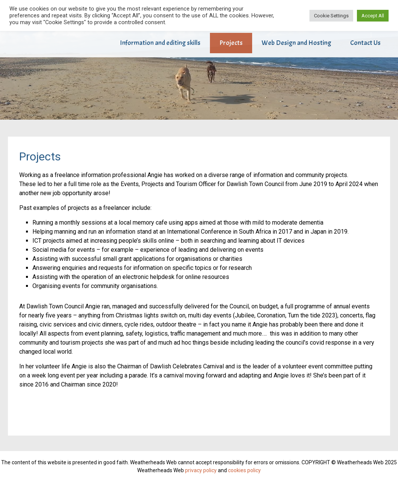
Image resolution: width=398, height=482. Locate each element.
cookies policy (244, 470)
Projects (231, 42)
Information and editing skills (160, 42)
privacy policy (201, 470)
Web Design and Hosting (296, 42)
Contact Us (365, 42)
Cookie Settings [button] (331, 15)
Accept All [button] (372, 15)
